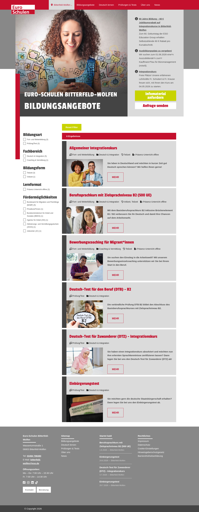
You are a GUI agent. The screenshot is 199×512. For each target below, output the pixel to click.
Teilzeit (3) (31, 173)
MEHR (115, 177)
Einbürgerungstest (109, 457)
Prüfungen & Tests (127, 5)
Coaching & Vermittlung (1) (37, 160)
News (157, 5)
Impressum (143, 441)
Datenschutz (144, 445)
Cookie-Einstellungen (148, 448)
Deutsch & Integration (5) (37, 156)
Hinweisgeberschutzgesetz (151, 452)
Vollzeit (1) (31, 177)
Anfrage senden (155, 105)
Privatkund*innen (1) (35, 209)
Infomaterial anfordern (155, 95)
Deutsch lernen (106, 5)
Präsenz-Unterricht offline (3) (38, 189)
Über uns (145, 5)
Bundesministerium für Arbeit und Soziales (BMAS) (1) (40, 214)
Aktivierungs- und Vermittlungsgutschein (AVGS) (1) (43, 225)
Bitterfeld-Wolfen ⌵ (61, 5)
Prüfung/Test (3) (33, 143)
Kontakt (29, 490)
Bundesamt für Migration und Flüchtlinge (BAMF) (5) (43, 203)
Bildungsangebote (85, 5)
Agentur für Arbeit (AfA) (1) (37, 220)
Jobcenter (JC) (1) (34, 231)
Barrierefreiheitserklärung (150, 456)
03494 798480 (34, 456)
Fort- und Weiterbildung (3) (37, 139)
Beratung (44, 490)
